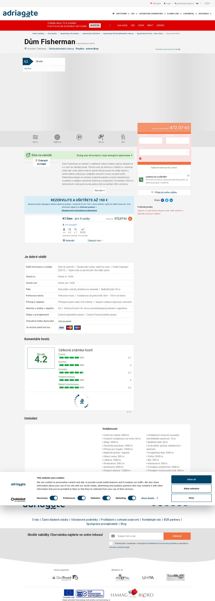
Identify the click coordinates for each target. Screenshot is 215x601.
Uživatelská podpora (184, 3)
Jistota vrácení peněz (107, 486)
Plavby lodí (174, 14)
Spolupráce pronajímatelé (102, 524)
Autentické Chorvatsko (152, 14)
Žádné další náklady (75, 486)
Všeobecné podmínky (84, 519)
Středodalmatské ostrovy (62, 48)
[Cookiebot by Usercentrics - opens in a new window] (18, 595)
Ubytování (122, 14)
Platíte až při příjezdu (139, 486)
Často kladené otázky (55, 519)
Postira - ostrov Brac (88, 48)
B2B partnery (172, 519)
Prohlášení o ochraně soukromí (120, 519)
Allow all (191, 575)
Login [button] (169, 3)
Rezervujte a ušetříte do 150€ (42, 487)
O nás (35, 519)
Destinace (205, 14)
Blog (123, 524)
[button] (198, 3)
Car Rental (190, 14)
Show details (147, 594)
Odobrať (177, 536)
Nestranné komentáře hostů (173, 487)
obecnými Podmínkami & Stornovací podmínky (157, 543)
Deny (191, 593)
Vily (134, 14)
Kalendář (68, 240)
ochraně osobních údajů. (119, 547)
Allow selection (191, 584)
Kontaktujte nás (151, 519)
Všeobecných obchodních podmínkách (79, 210)
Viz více (27, 68)
